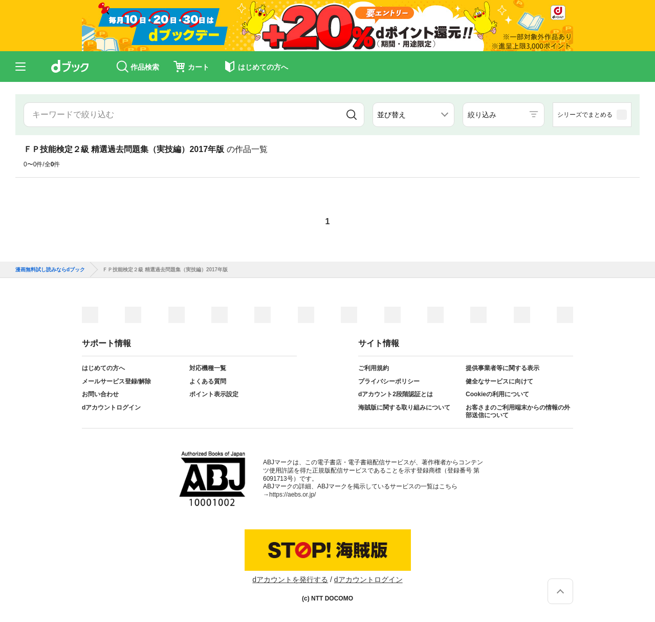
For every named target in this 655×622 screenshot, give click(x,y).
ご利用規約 (373, 368)
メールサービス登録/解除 (116, 381)
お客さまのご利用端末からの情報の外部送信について (518, 411)
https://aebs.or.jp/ (292, 494)
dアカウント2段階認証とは (395, 394)
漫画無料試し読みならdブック (50, 269)
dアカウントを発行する (290, 579)
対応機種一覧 (207, 368)
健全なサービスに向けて (499, 381)
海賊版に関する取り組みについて (404, 407)
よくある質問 (207, 381)
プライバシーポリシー (389, 381)
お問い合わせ (100, 394)
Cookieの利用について (497, 394)
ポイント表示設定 (213, 394)
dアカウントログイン (111, 407)
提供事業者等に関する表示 (502, 368)
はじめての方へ (103, 368)
